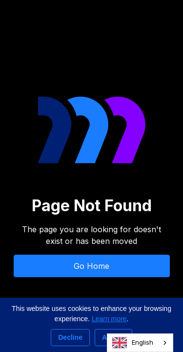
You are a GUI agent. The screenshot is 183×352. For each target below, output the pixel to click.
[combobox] (140, 342)
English (132, 342)
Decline (70, 337)
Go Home (91, 266)
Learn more (109, 319)
